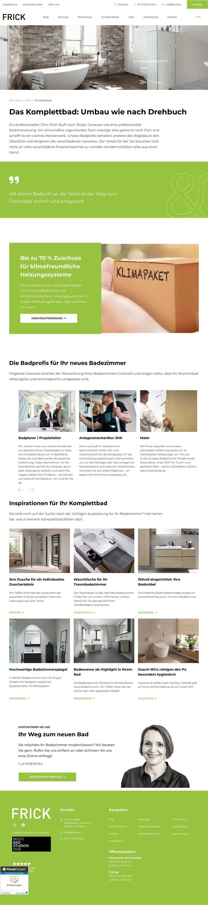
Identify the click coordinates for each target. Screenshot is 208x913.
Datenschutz (180, 833)
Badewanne (83, 698)
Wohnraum (85, 17)
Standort (121, 4)
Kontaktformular (149, 833)
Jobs (131, 17)
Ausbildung (151, 17)
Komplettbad (43, 100)
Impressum (116, 841)
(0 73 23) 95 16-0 (145, 4)
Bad (45, 17)
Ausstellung (10, 4)
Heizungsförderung (47, 318)
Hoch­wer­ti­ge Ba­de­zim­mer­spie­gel (38, 669)
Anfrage (197, 4)
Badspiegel (17, 698)
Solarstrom (179, 819)
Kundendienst (110, 17)
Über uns (53, 4)
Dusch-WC (145, 698)
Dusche (15, 612)
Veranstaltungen (33, 4)
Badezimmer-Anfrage (46, 777)
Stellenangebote (149, 826)
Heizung (63, 17)
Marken (172, 17)
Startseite (15, 100)
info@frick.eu (171, 4)
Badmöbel (146, 612)
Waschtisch (83, 612)
